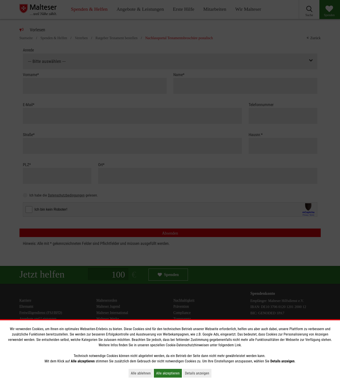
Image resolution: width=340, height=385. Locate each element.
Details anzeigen (198, 373)
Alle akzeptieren (169, 373)
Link (238, 345)
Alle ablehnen (142, 373)
